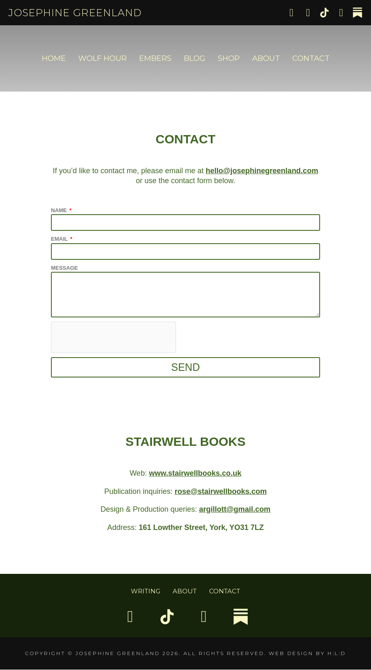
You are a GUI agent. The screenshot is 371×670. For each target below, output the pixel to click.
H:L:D (337, 654)
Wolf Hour (102, 58)
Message (64, 268)
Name (59, 210)
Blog (194, 58)
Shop (229, 58)
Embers (155, 58)
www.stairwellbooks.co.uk (195, 473)
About (266, 58)
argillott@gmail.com (235, 509)
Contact (311, 58)
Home (54, 58)
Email (60, 239)
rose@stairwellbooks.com (221, 491)
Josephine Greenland (75, 13)
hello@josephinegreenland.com (262, 171)
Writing (145, 591)
